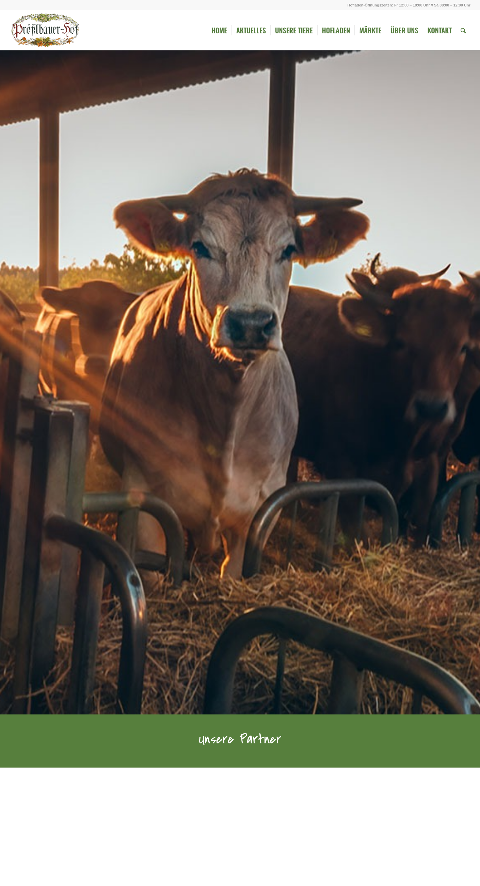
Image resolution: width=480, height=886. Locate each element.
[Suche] (463, 30)
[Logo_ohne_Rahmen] (45, 30)
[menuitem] (219, 30)
